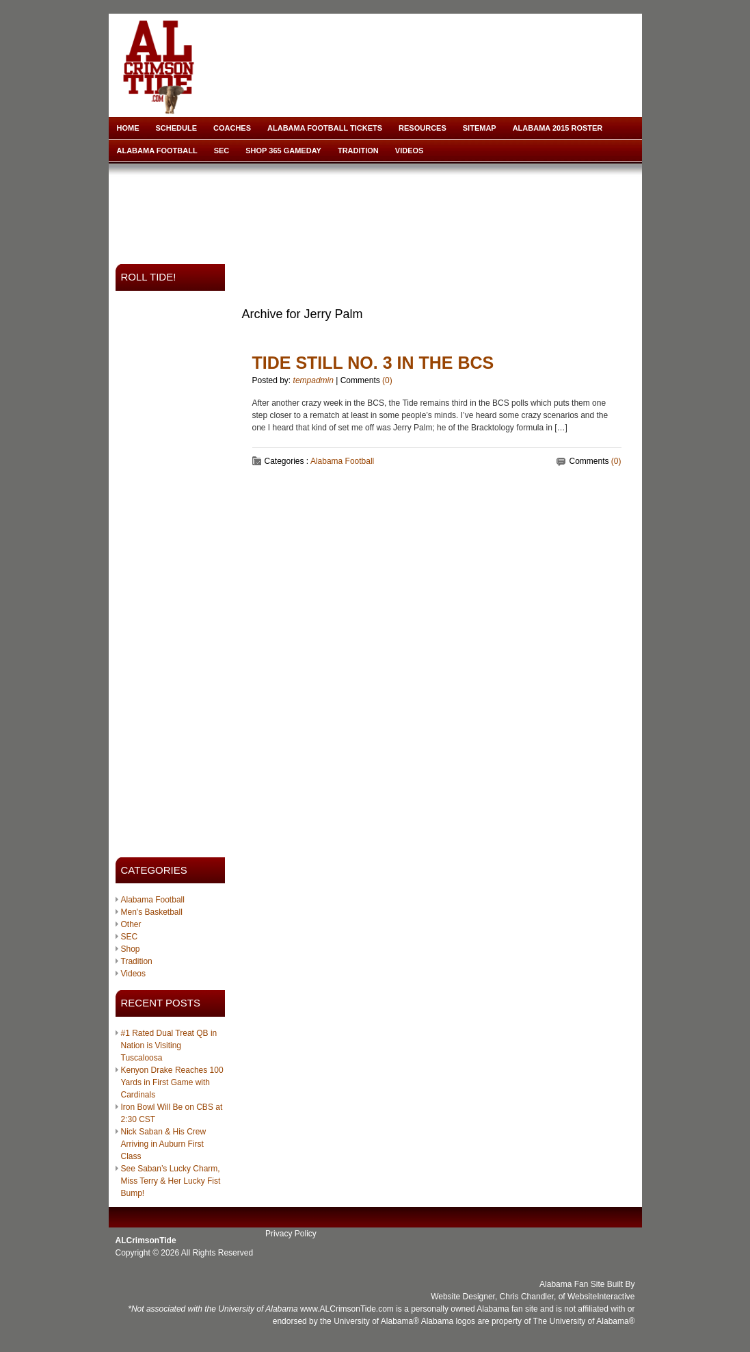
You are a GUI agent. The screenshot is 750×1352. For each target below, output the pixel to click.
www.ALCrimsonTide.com (347, 1309)
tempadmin (313, 380)
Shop (130, 949)
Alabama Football (157, 150)
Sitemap (479, 128)
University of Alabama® (376, 1321)
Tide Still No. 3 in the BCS (373, 362)
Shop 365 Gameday (283, 150)
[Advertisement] (378, 209)
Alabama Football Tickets (324, 128)
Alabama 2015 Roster (558, 128)
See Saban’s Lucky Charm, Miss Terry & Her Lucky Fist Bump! (171, 1181)
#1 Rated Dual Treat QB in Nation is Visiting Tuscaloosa (169, 1045)
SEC (222, 150)
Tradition (358, 150)
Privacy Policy (291, 1233)
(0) (387, 380)
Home (128, 128)
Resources (422, 128)
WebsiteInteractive (601, 1296)
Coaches (232, 128)
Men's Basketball (152, 912)
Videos (409, 150)
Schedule (177, 128)
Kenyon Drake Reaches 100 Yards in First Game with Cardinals (172, 1082)
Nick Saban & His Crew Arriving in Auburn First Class (163, 1144)
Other (131, 924)
